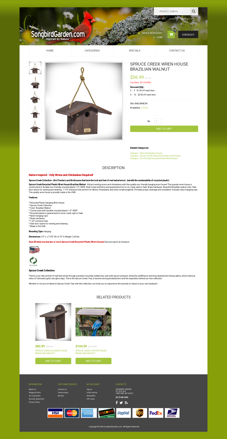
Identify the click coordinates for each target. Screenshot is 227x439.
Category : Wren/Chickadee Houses (146, 153)
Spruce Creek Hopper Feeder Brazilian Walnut (91, 352)
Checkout (188, 34)
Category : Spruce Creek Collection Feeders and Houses (155, 156)
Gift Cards (91, 399)
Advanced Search (189, 19)
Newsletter (91, 396)
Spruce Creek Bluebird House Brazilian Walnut (51, 352)
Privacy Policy (34, 402)
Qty (148, 121)
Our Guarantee (35, 396)
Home (50, 50)
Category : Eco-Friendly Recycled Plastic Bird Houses (153, 158)
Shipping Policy (35, 393)
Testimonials (63, 393)
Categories (92, 50)
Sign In (89, 389)
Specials (134, 50)
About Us (32, 389)
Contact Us (177, 50)
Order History (92, 393)
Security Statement (36, 399)
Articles (61, 396)
